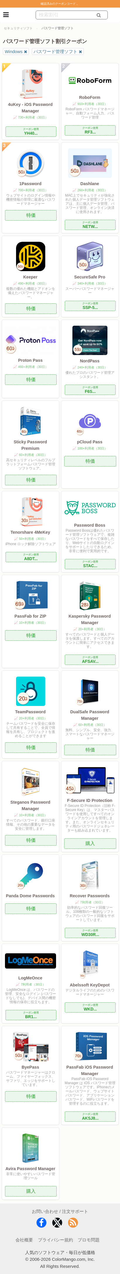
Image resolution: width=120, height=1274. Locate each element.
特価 (31, 215)
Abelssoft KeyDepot (90, 985)
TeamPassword (30, 711)
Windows (13, 51)
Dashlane (89, 183)
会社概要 (24, 1239)
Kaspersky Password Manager (90, 619)
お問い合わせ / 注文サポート (60, 1211)
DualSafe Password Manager (89, 715)
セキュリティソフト (18, 28)
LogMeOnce (30, 978)
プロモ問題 (89, 1239)
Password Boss (89, 525)
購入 (90, 843)
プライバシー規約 (55, 1239)
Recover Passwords (90, 895)
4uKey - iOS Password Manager (30, 107)
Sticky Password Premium (30, 445)
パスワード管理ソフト (55, 51)
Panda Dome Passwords (30, 895)
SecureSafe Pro (89, 277)
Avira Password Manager (30, 1168)
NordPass (90, 361)
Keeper (30, 277)
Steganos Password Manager (31, 805)
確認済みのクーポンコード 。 (60, 3)
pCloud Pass (89, 442)
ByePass (30, 1067)
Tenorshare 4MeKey (30, 532)
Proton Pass (30, 360)
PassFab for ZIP (30, 616)
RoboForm (89, 97)
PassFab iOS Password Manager (89, 1070)
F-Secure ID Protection (89, 800)
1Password (30, 183)
